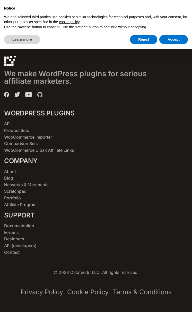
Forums (11, 232)
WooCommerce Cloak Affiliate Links (39, 150)
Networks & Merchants (26, 184)
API (7, 123)
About (10, 171)
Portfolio (12, 197)
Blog (8, 178)
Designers (14, 238)
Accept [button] (174, 302)
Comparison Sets (21, 143)
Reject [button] (143, 302)
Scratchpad (15, 191)
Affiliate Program (20, 204)
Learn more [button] (22, 302)
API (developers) (20, 245)
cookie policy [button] (69, 285)
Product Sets (16, 130)
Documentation (19, 225)
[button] (158, 10)
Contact (12, 252)
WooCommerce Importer (28, 137)
